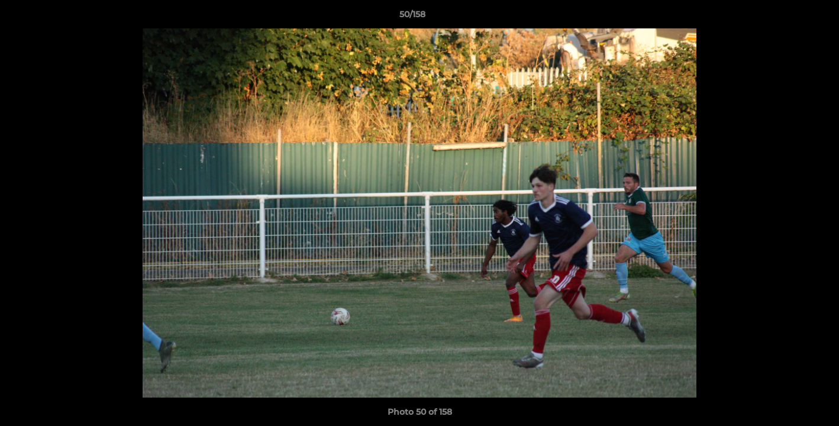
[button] (789, 17)
